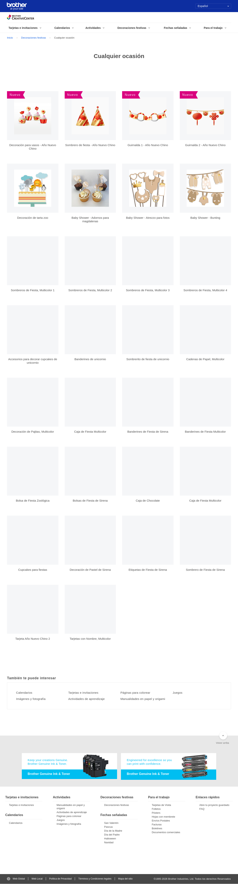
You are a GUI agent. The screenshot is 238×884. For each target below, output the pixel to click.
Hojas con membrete (163, 817)
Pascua (108, 827)
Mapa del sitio (125, 879)
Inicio (10, 37)
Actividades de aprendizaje (88, 698)
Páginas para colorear (137, 692)
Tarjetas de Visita (161, 805)
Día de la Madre (113, 830)
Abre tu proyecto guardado (214, 805)
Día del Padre (112, 834)
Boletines (157, 828)
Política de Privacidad (60, 879)
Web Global (16, 879)
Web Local (37, 879)
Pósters (156, 813)
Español (213, 6)
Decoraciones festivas (33, 37)
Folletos (156, 809)
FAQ (202, 809)
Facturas (157, 824)
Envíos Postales (161, 821)
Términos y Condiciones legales (94, 879)
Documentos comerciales (166, 832)
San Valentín (111, 823)
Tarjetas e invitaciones (85, 692)
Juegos (178, 692)
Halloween (110, 838)
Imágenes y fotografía (32, 698)
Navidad (109, 842)
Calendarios (25, 692)
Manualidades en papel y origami (145, 698)
